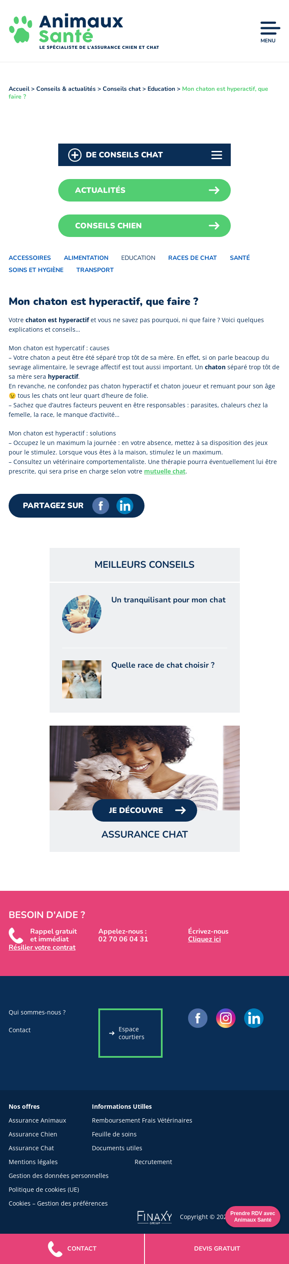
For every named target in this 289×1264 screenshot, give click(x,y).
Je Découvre (136, 810)
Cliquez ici (204, 939)
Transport (95, 270)
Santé (240, 258)
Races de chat (192, 258)
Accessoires (30, 258)
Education (138, 258)
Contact (20, 1030)
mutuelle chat (164, 471)
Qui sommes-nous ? (37, 1012)
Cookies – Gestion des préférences (58, 1203)
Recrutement (153, 1162)
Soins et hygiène (36, 270)
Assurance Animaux (37, 1120)
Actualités (100, 190)
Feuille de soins (114, 1134)
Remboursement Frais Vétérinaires (142, 1120)
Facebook (100, 505)
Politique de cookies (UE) (44, 1189)
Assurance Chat (31, 1148)
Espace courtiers (131, 1033)
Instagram (226, 1018)
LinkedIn (124, 505)
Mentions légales (33, 1162)
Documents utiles (117, 1148)
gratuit (217, 1249)
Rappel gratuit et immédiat (53, 935)
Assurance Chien (33, 1134)
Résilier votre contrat (42, 947)
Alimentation (86, 258)
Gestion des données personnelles (59, 1175)
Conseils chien (108, 226)
